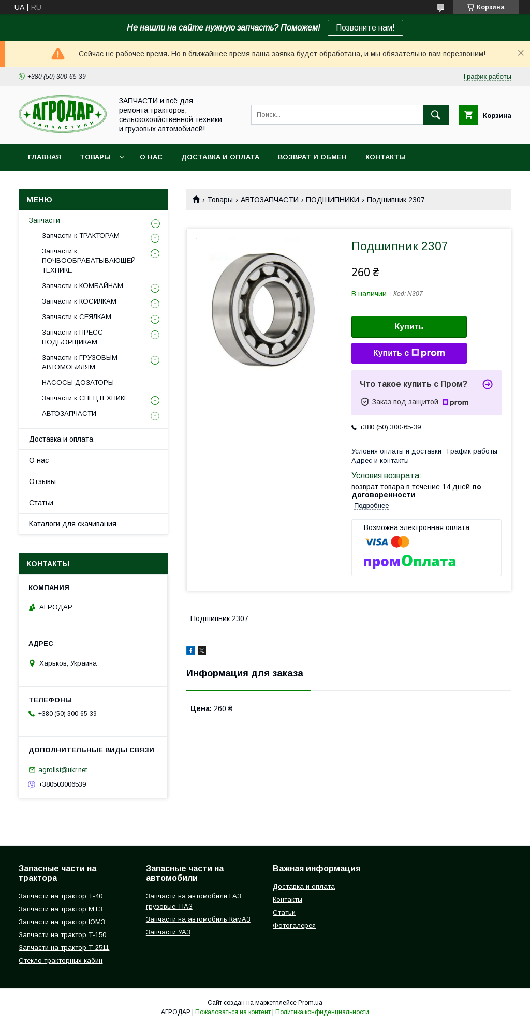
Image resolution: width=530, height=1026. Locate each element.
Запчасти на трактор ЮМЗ (62, 922)
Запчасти (44, 220)
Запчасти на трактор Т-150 (62, 935)
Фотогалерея (294, 925)
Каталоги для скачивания (72, 524)
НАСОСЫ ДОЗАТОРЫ (78, 382)
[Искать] (436, 115)
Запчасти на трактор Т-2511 (64, 948)
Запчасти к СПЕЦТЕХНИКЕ (85, 398)
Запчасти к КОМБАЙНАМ (82, 286)
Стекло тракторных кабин (60, 960)
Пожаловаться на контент (233, 1012)
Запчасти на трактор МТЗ (60, 909)
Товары (95, 157)
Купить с (409, 353)
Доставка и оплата (220, 157)
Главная (44, 157)
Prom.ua (310, 1002)
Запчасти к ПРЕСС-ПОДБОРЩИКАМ (74, 336)
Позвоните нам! (365, 27)
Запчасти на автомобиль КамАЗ (198, 919)
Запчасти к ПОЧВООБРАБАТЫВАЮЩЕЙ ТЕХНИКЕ (89, 260)
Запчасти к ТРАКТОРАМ (81, 235)
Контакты (385, 157)
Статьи (41, 503)
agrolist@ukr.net (62, 770)
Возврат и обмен (312, 157)
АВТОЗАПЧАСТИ (270, 199)
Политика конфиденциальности (322, 1012)
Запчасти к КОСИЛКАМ (79, 301)
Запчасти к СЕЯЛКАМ (76, 317)
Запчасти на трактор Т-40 (60, 896)
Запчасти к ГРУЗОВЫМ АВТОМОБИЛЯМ (79, 362)
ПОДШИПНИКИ (332, 199)
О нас (151, 157)
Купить (409, 326)
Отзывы (42, 481)
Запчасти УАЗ (168, 932)
